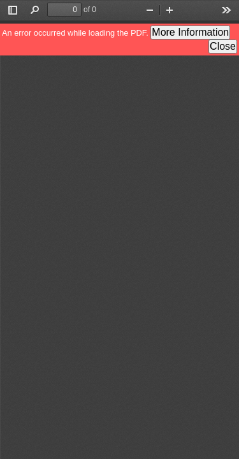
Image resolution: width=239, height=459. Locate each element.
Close (223, 46)
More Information (190, 32)
